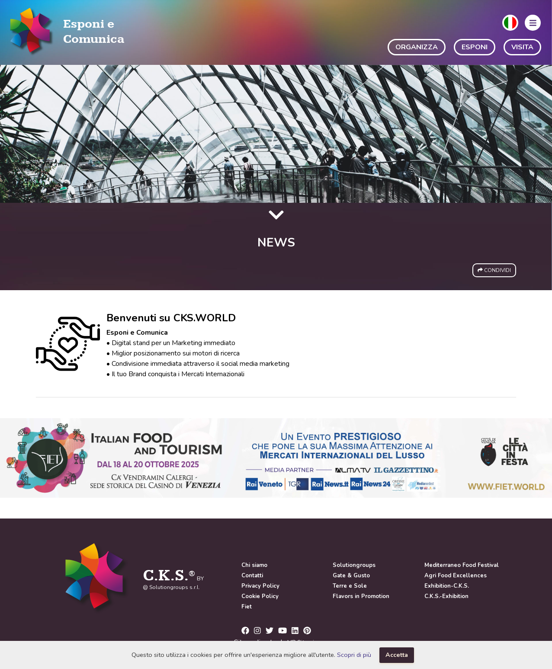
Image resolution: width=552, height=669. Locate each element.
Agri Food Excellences (455, 575)
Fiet (246, 607)
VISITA (522, 47)
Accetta (396, 654)
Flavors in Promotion (361, 596)
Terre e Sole (350, 586)
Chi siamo (254, 565)
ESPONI (475, 47)
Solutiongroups (354, 565)
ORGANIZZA (416, 47)
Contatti (252, 575)
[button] (510, 23)
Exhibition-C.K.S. (446, 586)
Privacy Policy (260, 586)
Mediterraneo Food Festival (461, 565)
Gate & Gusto (351, 575)
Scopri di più (354, 654)
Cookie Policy (260, 596)
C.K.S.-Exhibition (446, 596)
